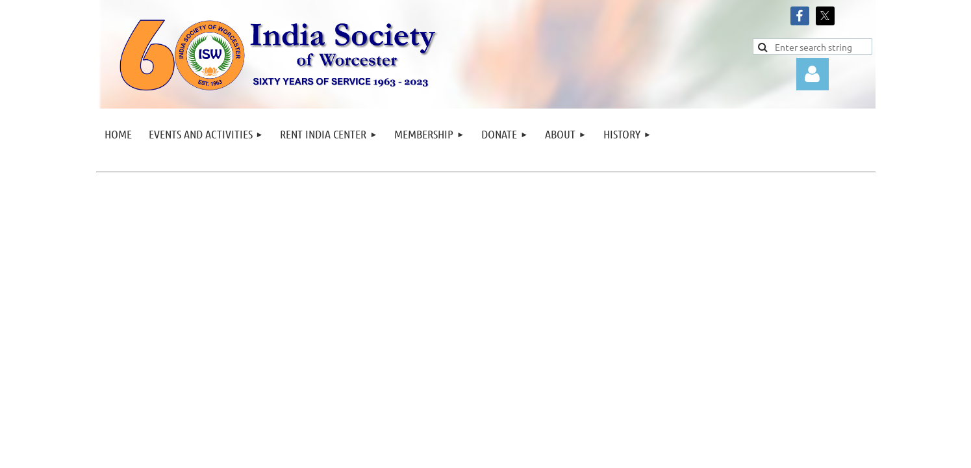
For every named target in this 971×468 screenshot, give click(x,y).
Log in (812, 74)
